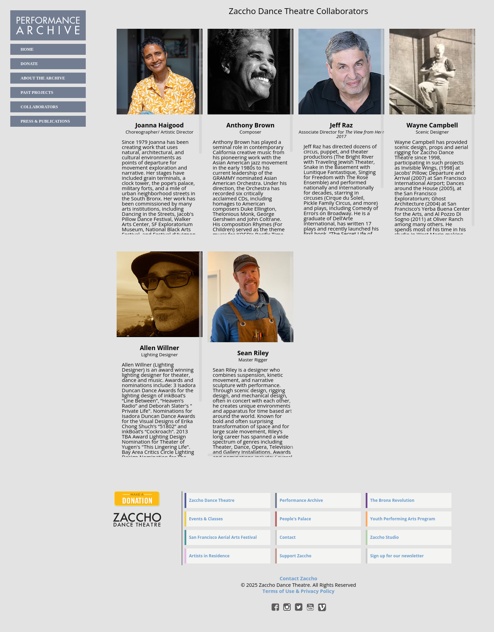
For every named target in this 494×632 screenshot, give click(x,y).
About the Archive (43, 78)
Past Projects (37, 92)
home (27, 49)
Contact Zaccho (298, 578)
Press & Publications (45, 121)
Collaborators (39, 106)
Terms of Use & (281, 591)
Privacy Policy (317, 591)
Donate (29, 63)
